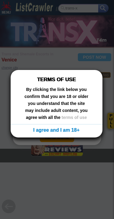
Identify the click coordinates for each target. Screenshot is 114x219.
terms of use (74, 117)
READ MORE (57, 137)
